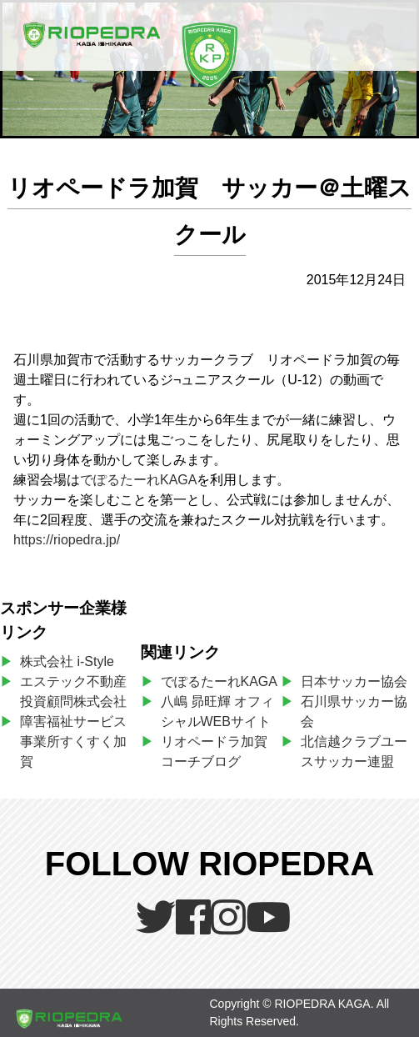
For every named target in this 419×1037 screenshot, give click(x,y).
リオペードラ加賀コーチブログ (214, 751)
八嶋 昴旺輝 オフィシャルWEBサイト (220, 711)
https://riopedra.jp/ (66, 540)
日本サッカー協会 (354, 681)
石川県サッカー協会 (354, 711)
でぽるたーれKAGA (138, 480)
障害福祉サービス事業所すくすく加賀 (73, 741)
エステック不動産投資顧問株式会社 (73, 691)
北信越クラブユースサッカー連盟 (354, 751)
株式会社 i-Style (67, 661)
